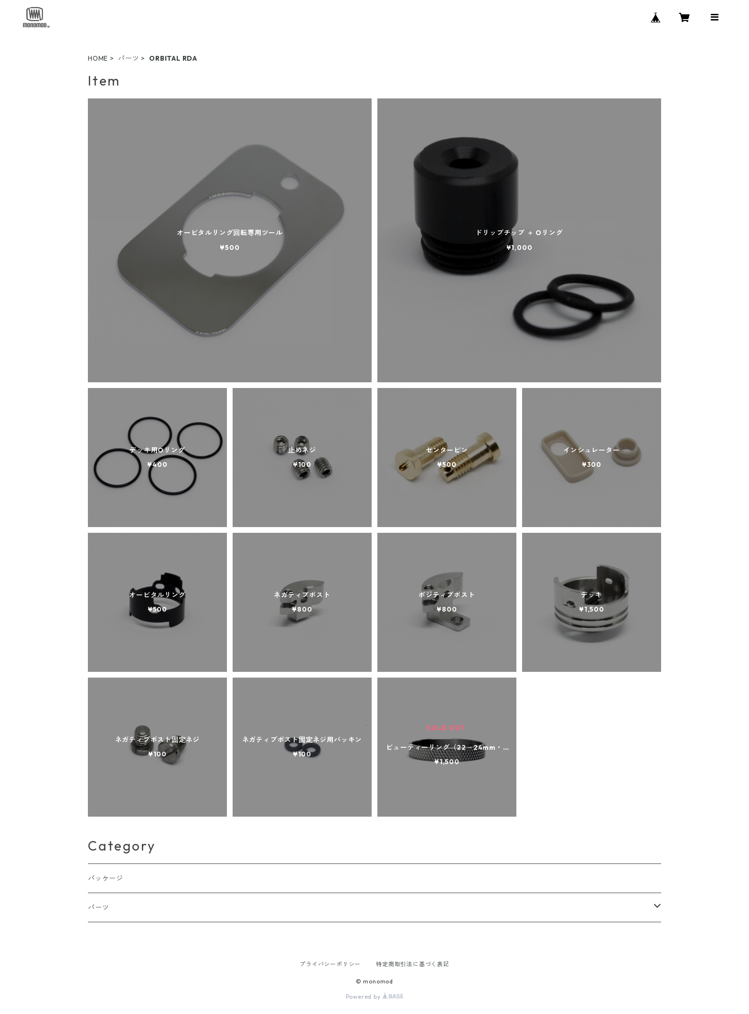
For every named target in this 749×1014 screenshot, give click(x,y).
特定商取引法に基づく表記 (412, 964)
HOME (98, 58)
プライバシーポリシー (330, 964)
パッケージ (105, 878)
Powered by (375, 996)
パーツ (128, 58)
